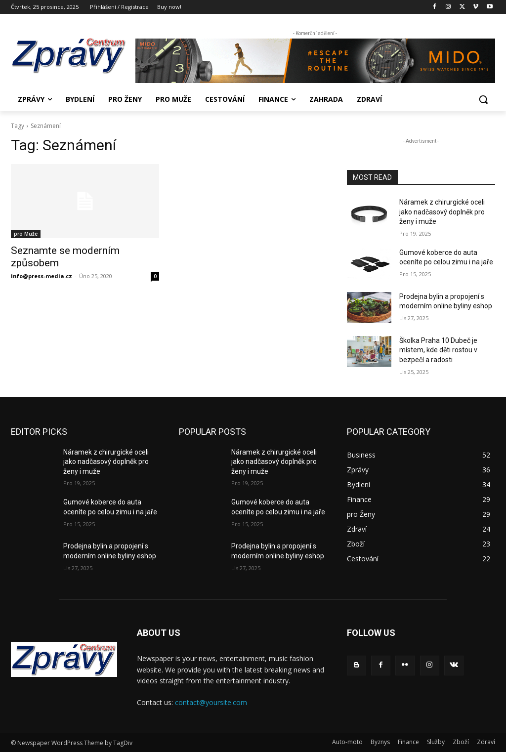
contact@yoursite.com (211, 702)
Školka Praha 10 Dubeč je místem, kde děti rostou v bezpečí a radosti (438, 350)
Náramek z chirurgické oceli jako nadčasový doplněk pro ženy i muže (442, 211)
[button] (483, 99)
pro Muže (26, 233)
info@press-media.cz (41, 276)
